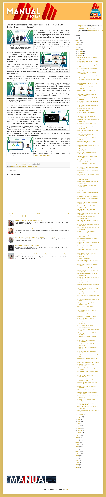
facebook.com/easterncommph (42, 155)
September (81, 414)
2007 (77, 464)
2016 (77, 444)
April (79, 426)
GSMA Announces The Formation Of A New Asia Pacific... (87, 142)
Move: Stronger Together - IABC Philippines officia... (85, 109)
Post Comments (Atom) (20, 216)
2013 (77, 451)
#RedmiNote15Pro (82, 27)
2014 (77, 449)
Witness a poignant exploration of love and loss (27, 245)
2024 (77, 42)
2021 (77, 49)
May (79, 423)
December (80, 51)
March (79, 428)
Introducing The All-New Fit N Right (86, 316)
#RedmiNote (81, 28)
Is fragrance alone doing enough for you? (88, 196)
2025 (77, 40)
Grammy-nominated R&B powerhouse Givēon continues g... (87, 359)
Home (38, 213)
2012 (77, 453)
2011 (77, 455)
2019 (77, 437)
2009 (77, 460)
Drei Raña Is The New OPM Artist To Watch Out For (28, 220)
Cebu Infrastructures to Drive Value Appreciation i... (86, 319)
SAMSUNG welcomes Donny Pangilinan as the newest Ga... (87, 261)
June (79, 421)
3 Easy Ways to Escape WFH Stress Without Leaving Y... (86, 303)
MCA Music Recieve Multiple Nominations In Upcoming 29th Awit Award (33, 229)
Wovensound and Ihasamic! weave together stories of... (86, 178)
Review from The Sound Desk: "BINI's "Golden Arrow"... (87, 206)
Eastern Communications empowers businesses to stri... (86, 379)
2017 (77, 442)
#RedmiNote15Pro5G (93, 27)
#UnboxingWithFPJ (90, 28)
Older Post (66, 213)
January (80, 432)
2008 (77, 462)
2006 (77, 467)
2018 (77, 440)
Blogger (66, 489)
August (80, 417)
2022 (77, 47)
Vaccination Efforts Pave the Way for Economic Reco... (86, 135)
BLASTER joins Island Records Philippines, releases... (85, 326)
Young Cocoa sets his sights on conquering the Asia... (85, 160)
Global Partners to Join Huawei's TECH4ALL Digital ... (85, 307)
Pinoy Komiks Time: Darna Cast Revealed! (88, 362)
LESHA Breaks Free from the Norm (86, 390)
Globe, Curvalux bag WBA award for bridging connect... (86, 95)
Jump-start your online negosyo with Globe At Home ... (86, 73)
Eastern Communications (17, 166)
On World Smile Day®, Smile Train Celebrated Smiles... (86, 217)
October (80, 55)
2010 (77, 458)
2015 (77, 446)
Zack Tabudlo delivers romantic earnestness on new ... (85, 257)
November (80, 53)
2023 (77, 44)
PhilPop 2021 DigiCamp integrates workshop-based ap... (86, 341)
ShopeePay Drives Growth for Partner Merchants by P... (87, 344)
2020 (77, 435)
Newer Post (10, 213)
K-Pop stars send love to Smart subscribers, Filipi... (85, 403)
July (79, 419)
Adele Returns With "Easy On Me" (86, 268)
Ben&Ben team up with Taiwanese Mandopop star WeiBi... (86, 210)
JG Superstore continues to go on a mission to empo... (86, 337)
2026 (77, 38)
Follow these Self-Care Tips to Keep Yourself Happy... (86, 124)
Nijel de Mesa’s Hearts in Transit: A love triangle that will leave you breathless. (35, 237)
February (80, 430)
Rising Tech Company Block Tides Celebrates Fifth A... (86, 232)
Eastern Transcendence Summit (30, 166)
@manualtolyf (81, 25)
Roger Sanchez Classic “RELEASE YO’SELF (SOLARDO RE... (86, 254)
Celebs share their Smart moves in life (87, 313)
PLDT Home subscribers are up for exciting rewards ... (86, 113)
